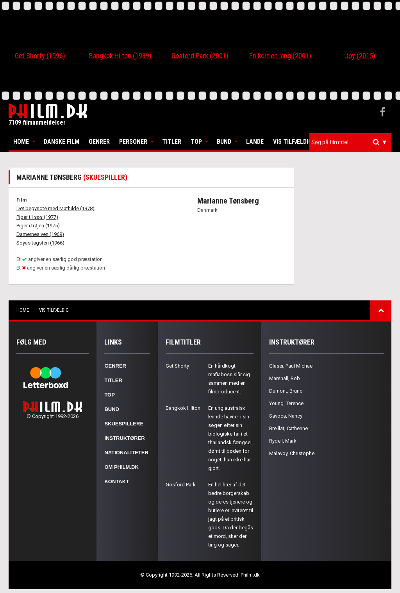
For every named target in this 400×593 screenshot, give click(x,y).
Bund (224, 141)
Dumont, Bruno (286, 391)
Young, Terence (286, 403)
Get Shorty (177, 366)
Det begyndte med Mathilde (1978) (55, 208)
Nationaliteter (126, 452)
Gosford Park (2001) (200, 56)
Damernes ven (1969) (40, 234)
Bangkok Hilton (183, 408)
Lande (255, 141)
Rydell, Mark (282, 441)
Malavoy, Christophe (291, 453)
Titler (171, 141)
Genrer (99, 141)
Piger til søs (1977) (37, 217)
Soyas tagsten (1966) (40, 243)
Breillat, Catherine (288, 428)
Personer (133, 141)
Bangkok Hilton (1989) (120, 56)
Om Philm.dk (121, 467)
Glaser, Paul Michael (291, 366)
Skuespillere (123, 424)
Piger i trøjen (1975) (38, 226)
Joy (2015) (360, 56)
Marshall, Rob (284, 378)
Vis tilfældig (292, 141)
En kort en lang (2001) (280, 56)
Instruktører (124, 438)
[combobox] (350, 142)
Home (21, 141)
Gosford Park (181, 485)
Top (196, 141)
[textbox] (352, 142)
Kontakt (116, 481)
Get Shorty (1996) (40, 56)
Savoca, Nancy (285, 416)
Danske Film (61, 141)
